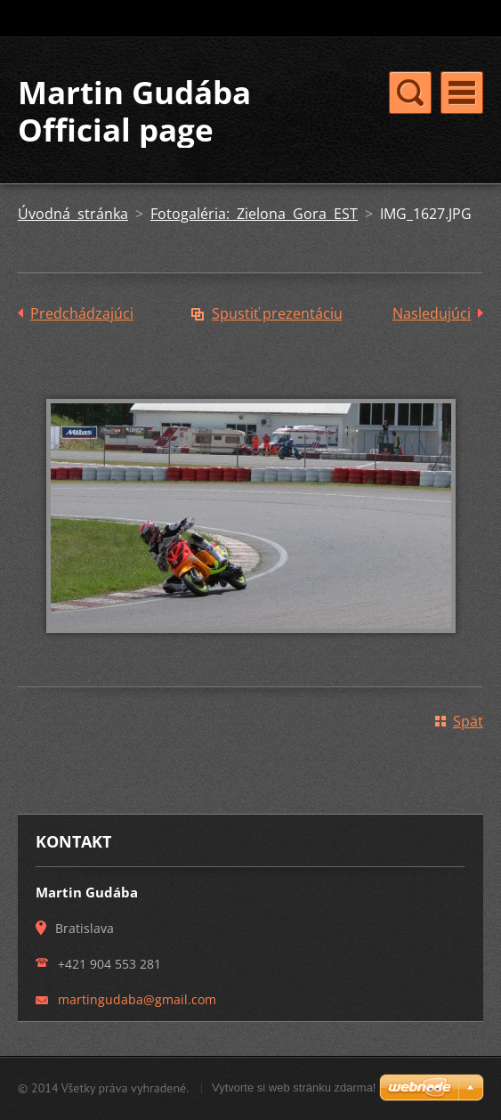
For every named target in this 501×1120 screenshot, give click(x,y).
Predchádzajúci (81, 313)
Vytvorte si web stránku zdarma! (294, 1087)
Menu (461, 92)
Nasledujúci (431, 313)
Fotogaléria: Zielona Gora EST (254, 213)
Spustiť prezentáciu (277, 313)
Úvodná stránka (73, 213)
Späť (468, 721)
